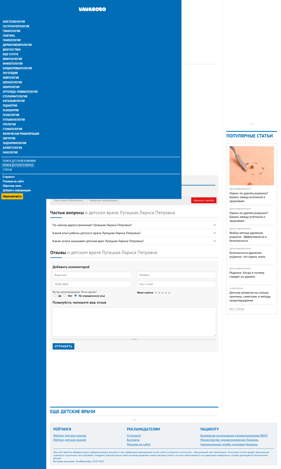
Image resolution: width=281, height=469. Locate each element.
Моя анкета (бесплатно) (68, 200)
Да (59, 296)
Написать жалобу (203, 200)
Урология (9, 117)
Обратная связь (13, 178)
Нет (70, 296)
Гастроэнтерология (15, 18)
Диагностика (11, 42)
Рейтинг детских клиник (69, 435)
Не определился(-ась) (92, 296)
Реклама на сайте (14, 174)
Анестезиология (13, 14)
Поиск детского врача (18, 158)
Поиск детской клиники (20, 153)
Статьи (8, 162)
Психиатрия (10, 103)
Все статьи (236, 309)
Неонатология (12, 75)
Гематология (11, 23)
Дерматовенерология (17, 37)
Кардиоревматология (17, 60)
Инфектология (12, 56)
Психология (10, 107)
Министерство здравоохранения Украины (229, 440)
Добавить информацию (17, 183)
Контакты (133, 440)
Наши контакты (13, 187)
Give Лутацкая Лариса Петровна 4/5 (166, 292)
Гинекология (11, 32)
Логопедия (10, 65)
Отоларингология (14, 89)
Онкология (10, 145)
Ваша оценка (145, 292)
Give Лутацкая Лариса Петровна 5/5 (169, 292)
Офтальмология (13, 93)
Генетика (9, 28)
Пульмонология (13, 112)
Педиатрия (10, 98)
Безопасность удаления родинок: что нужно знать (247, 255)
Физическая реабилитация (20, 126)
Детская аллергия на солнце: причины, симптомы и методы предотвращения (250, 296)
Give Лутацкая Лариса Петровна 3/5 (163, 292)
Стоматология (12, 121)
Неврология (10, 70)
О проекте (9, 169)
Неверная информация (103, 200)
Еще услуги (10, 46)
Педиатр (98, 75)
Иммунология (12, 51)
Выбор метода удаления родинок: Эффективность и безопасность (248, 237)
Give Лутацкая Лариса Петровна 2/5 (159, 292)
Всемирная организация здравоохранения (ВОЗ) (234, 435)
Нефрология (11, 79)
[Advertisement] (134, 27)
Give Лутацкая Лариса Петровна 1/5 (156, 292)
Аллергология (12, 140)
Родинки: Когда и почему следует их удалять (246, 274)
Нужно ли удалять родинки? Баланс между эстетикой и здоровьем (248, 197)
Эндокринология (14, 135)
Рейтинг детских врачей (69, 440)
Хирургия (9, 131)
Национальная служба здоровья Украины (229, 444)
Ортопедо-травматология (19, 84)
